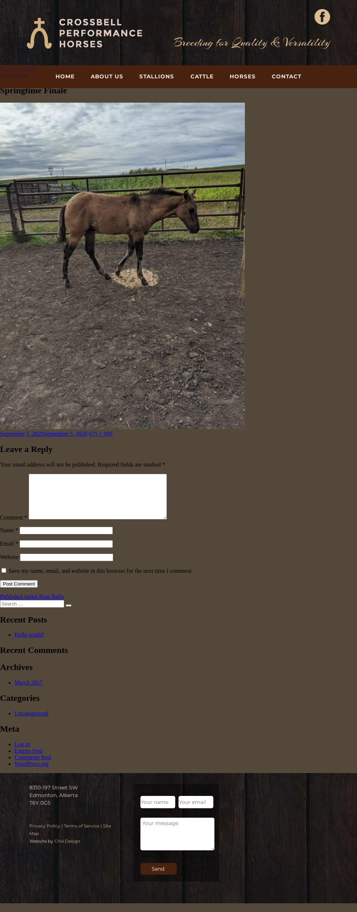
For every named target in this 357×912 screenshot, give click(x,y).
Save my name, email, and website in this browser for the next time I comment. (101, 579)
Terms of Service (81, 834)
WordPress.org (32, 772)
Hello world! (29, 643)
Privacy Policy (44, 834)
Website (9, 566)
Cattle (202, 76)
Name (9, 539)
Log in (22, 753)
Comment (13, 526)
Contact (286, 76)
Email (9, 552)
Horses (243, 76)
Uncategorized (31, 722)
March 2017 (29, 691)
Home (65, 76)
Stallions (156, 76)
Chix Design (67, 850)
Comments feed (33, 766)
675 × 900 (100, 434)
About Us (107, 76)
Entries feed (28, 759)
